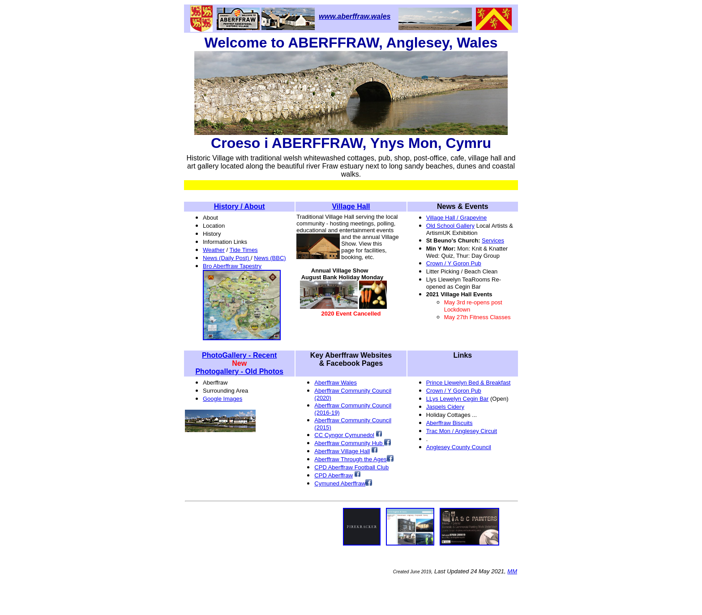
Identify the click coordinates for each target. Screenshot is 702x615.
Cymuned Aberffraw (339, 483)
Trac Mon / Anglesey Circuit (461, 431)
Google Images (222, 398)
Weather (214, 250)
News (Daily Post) (227, 258)
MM (512, 571)
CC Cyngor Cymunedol (344, 435)
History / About (239, 206)
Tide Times (244, 250)
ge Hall (361, 451)
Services (493, 240)
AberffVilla (332, 451)
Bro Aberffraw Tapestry (232, 266)
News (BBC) (270, 258)
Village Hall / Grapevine (456, 217)
